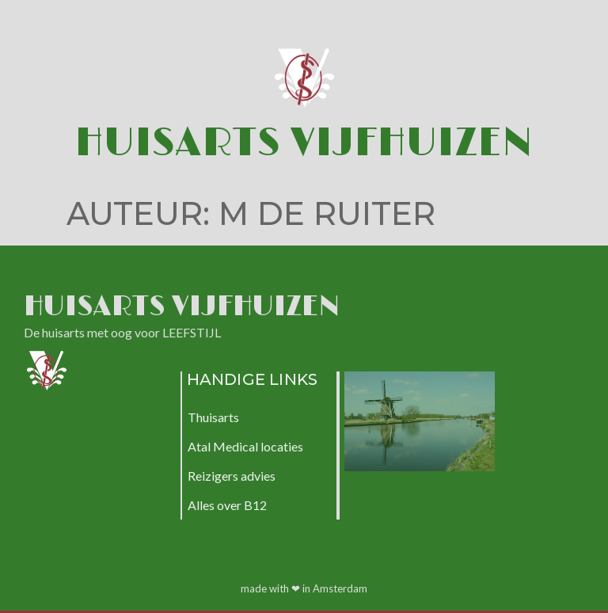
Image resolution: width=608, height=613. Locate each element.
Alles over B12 (227, 504)
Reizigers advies (232, 475)
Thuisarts (213, 417)
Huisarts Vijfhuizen (304, 143)
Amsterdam (340, 588)
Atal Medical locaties (245, 446)
